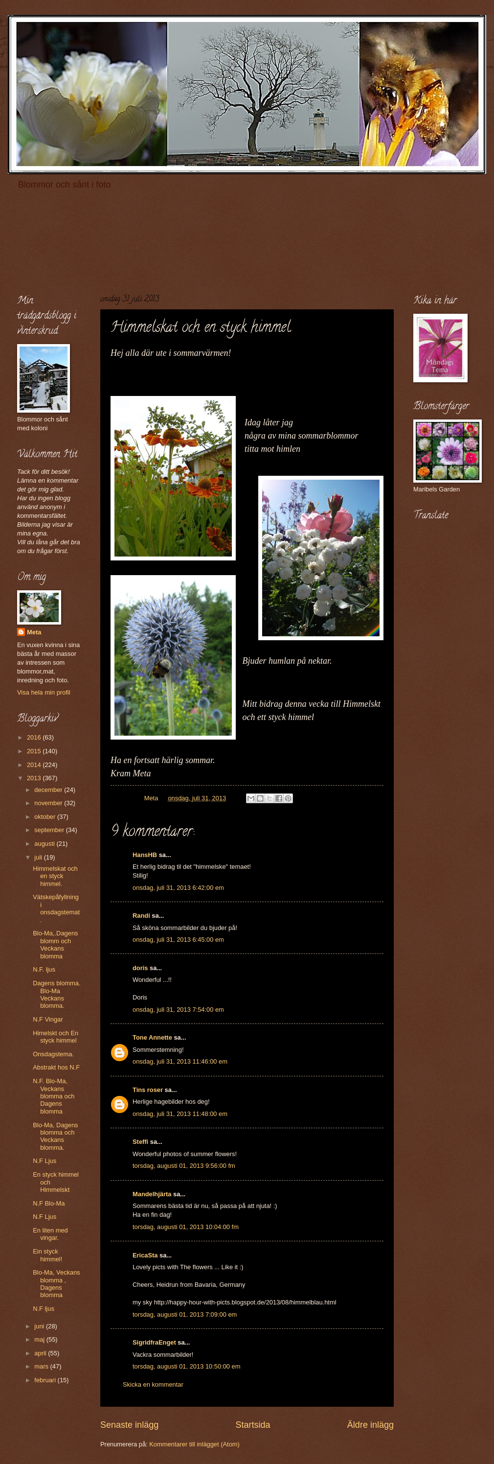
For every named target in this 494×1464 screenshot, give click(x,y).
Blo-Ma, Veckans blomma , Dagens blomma (56, 1284)
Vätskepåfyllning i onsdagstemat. (56, 908)
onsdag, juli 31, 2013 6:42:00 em (178, 887)
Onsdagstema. (53, 1054)
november (49, 803)
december (49, 789)
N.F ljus (43, 1308)
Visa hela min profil (43, 692)
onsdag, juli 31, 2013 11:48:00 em (180, 1113)
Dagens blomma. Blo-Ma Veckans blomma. (56, 994)
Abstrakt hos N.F (56, 1067)
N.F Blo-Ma (49, 1203)
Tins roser (148, 1089)
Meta (34, 632)
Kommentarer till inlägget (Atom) (194, 1444)
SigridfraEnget (154, 1342)
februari (45, 1380)
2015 (35, 751)
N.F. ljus (44, 969)
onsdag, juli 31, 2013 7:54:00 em (178, 1009)
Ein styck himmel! (47, 1255)
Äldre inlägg (370, 1425)
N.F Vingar (48, 1019)
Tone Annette (152, 1037)
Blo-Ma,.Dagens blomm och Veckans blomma (55, 944)
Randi (141, 915)
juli (39, 857)
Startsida (252, 1425)
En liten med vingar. (50, 1234)
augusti (45, 843)
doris (140, 968)
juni (40, 1326)
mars (42, 1366)
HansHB (145, 855)
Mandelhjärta (152, 1194)
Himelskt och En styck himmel (55, 1036)
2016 (35, 737)
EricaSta (145, 1255)
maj (40, 1339)
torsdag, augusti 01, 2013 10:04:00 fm (186, 1227)
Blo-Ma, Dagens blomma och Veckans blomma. (55, 1136)
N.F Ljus (44, 1160)
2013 (35, 778)
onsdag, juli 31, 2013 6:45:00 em (178, 939)
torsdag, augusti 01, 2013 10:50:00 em (186, 1366)
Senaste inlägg (129, 1425)
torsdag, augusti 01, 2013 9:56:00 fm (184, 1165)
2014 (35, 764)
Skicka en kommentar (153, 1384)
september (50, 830)
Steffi (140, 1141)
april (41, 1353)
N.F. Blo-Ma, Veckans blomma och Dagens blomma (53, 1096)
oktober (45, 816)
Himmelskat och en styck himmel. (55, 876)
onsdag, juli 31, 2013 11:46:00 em (180, 1061)
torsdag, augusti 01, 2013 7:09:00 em (185, 1314)
